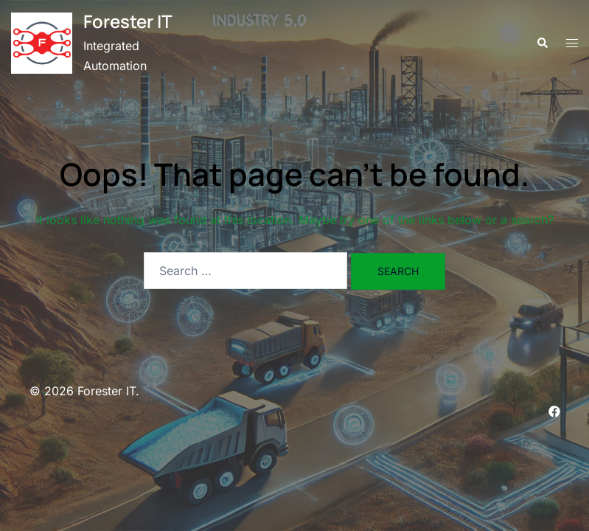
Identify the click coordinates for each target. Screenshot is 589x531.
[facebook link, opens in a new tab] (554, 410)
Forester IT (127, 21)
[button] (542, 43)
